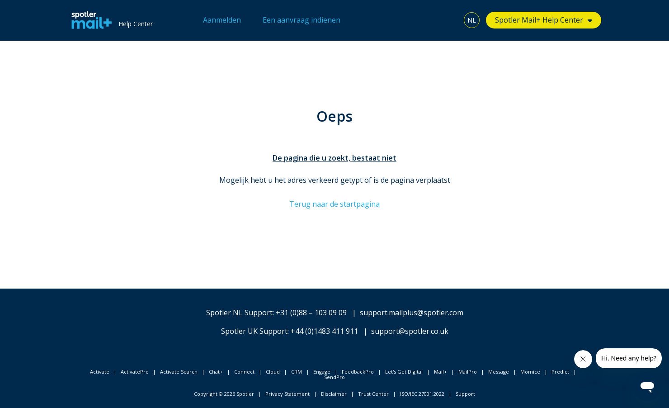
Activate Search (179, 371)
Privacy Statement (287, 393)
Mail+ (440, 371)
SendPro (334, 377)
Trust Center (373, 393)
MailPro (467, 371)
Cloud (273, 371)
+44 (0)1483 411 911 (324, 331)
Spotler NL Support (239, 313)
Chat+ (216, 371)
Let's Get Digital (404, 371)
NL (471, 20)
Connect (244, 371)
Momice (530, 371)
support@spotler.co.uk (409, 331)
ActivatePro (135, 371)
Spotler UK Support (254, 331)
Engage (321, 371)
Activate (99, 371)
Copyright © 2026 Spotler (224, 393)
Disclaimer (334, 393)
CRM (296, 371)
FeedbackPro (358, 371)
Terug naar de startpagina (334, 204)
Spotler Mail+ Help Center (539, 20)
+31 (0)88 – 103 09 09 (311, 313)
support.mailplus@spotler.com (411, 313)
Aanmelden (222, 20)
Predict (560, 371)
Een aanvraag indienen (301, 20)
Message (498, 371)
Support (465, 393)
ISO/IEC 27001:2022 (422, 393)
